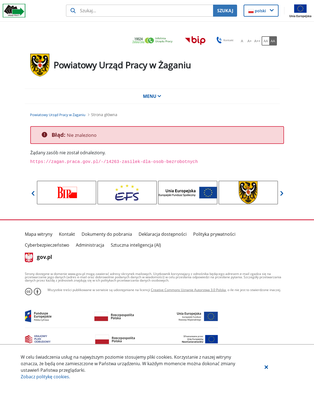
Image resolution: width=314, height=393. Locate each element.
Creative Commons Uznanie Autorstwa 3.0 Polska (188, 290)
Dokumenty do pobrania (107, 234)
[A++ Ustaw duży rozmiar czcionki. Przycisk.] (257, 41)
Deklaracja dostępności (163, 234)
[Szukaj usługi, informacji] (139, 11)
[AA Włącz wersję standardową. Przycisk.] (265, 41)
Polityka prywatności (214, 234)
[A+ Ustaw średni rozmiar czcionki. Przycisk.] (249, 41)
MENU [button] (152, 96)
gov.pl (38, 257)
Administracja (90, 245)
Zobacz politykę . (45, 377)
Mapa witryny (38, 234)
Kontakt (67, 234)
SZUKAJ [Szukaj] (225, 11)
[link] (154, 41)
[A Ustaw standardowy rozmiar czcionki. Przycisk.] (242, 41)
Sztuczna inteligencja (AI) (136, 245)
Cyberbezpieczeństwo (47, 245)
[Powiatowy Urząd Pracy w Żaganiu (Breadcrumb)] (57, 114)
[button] (266, 367)
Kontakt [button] (224, 40)
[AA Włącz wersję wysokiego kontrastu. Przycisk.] (273, 41)
